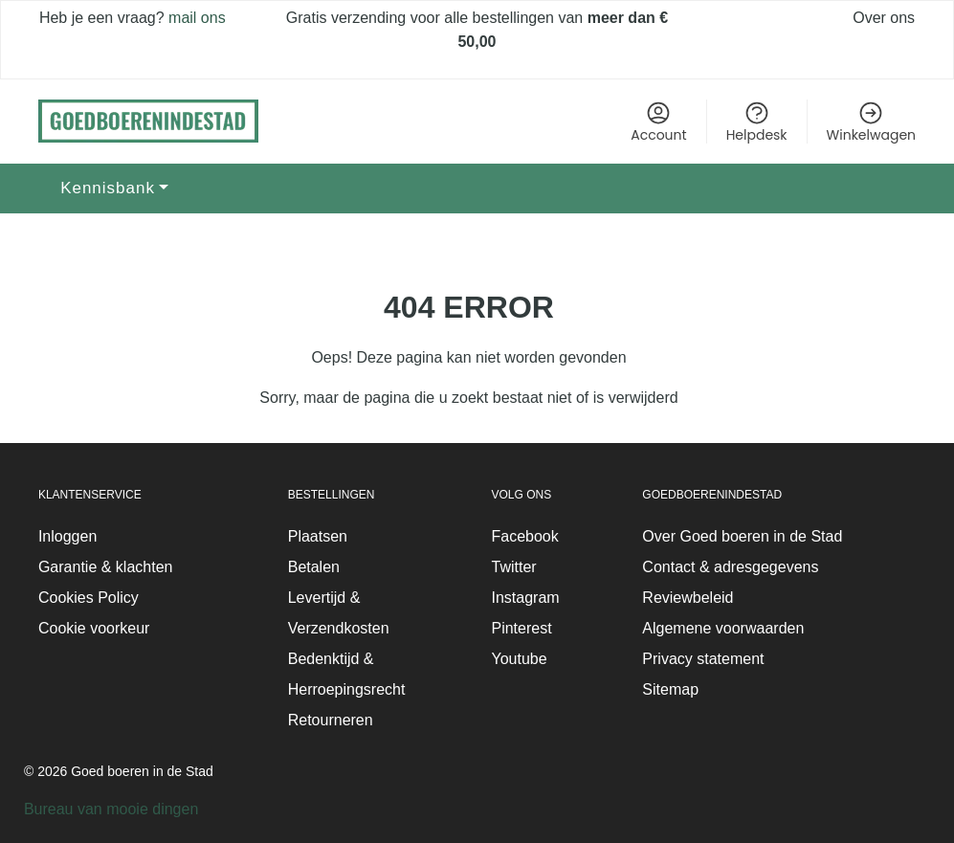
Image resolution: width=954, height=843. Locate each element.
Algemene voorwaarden (723, 628)
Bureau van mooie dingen (111, 809)
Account (658, 122)
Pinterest (521, 628)
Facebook (524, 536)
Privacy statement (703, 659)
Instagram (525, 597)
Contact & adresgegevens (730, 567)
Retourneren (330, 720)
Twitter (513, 567)
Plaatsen (317, 536)
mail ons (195, 18)
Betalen (314, 567)
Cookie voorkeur (94, 628)
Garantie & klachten (105, 567)
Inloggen (67, 536)
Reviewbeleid (687, 597)
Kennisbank (107, 188)
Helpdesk (757, 122)
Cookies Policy (88, 597)
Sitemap (670, 689)
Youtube (518, 659)
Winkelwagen (871, 122)
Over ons (884, 18)
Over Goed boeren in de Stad (742, 536)
